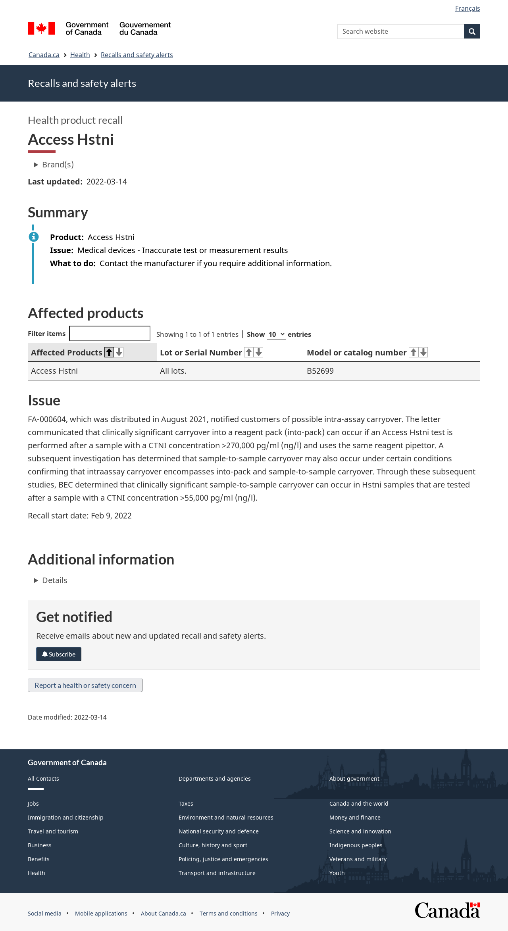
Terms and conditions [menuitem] (229, 913)
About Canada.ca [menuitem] (163, 913)
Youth (337, 873)
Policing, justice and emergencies (223, 859)
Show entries (279, 334)
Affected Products (77, 352)
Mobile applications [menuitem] (101, 913)
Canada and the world (359, 803)
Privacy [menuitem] (280, 913)
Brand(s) (58, 164)
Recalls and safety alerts (137, 54)
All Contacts (43, 778)
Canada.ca (44, 54)
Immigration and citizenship (66, 817)
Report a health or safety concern (85, 685)
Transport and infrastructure (217, 873)
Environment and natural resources (226, 817)
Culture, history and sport (213, 845)
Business (40, 845)
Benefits (39, 859)
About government (354, 778)
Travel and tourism (53, 831)
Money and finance (355, 817)
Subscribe (58, 654)
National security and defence (219, 831)
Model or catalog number (367, 352)
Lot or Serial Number (211, 352)
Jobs (33, 803)
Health (80, 54)
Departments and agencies (215, 778)
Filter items (89, 333)
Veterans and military (358, 859)
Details (54, 580)
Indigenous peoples (356, 845)
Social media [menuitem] (45, 913)
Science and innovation (360, 831)
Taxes (186, 803)
